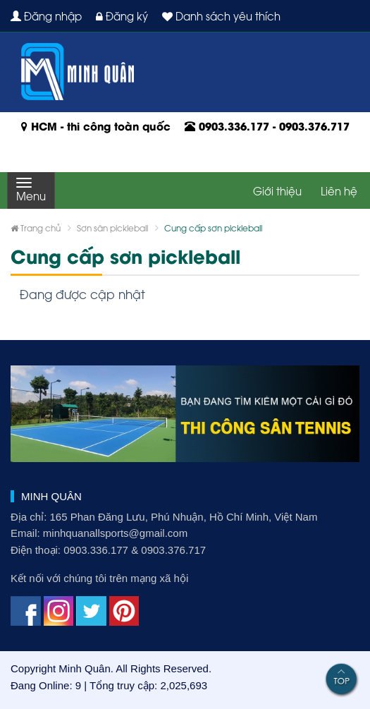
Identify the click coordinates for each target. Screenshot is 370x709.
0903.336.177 (234, 125)
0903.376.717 (314, 125)
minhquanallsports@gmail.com (115, 533)
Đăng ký (122, 15)
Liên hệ (339, 190)
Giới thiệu (277, 190)
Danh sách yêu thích (221, 15)
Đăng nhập (46, 15)
